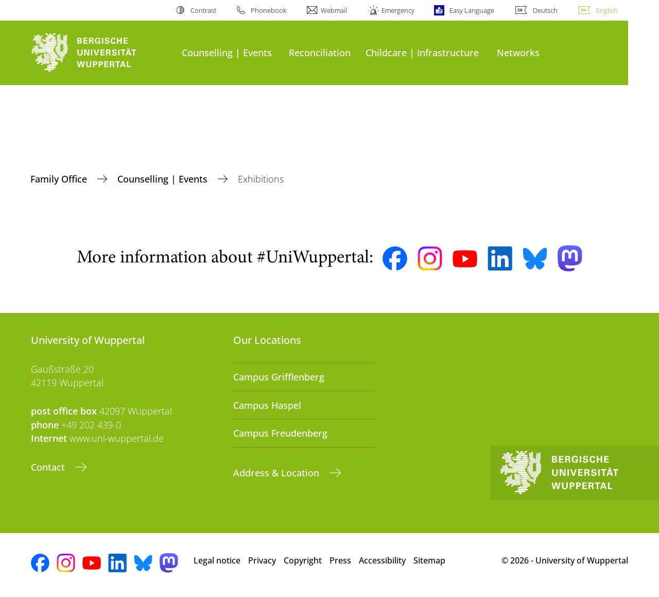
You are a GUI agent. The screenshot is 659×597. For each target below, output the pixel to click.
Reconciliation (320, 52)
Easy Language (471, 10)
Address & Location (277, 473)
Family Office (60, 179)
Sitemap (429, 560)
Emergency (397, 10)
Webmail (334, 10)
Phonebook (268, 10)
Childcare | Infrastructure (422, 52)
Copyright (303, 560)
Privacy (262, 560)
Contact (49, 467)
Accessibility (382, 560)
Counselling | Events (227, 52)
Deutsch (545, 10)
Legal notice (217, 560)
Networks (518, 52)
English (607, 10)
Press (340, 560)
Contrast (203, 10)
